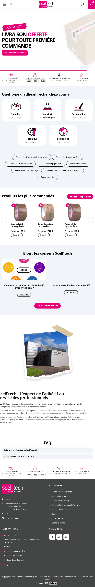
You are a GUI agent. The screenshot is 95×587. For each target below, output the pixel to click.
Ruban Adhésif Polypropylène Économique (17, 225)
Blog (6, 564)
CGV (39, 577)
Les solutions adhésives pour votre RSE (71, 285)
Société (7, 547)
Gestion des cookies (71, 577)
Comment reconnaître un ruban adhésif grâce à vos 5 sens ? (24, 286)
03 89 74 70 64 (10, 513)
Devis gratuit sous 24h (82, 78)
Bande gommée (58, 523)
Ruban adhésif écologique (62, 500)
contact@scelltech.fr (13, 518)
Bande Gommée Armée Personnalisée (47, 225)
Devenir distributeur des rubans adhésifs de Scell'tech (21, 540)
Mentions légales (30, 577)
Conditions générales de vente (16, 551)
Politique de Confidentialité (52, 577)
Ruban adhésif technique (61, 496)
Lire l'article (24, 295)
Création (43, 583)
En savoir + (17, 235)
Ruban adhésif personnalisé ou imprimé (67, 505)
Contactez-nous (10, 535)
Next (91, 220)
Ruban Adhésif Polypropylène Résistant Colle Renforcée (71, 225)
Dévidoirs (55, 514)
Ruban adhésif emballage (62, 492)
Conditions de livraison (13, 555)
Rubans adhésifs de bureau (62, 509)
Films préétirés (58, 518)
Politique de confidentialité (14, 560)
